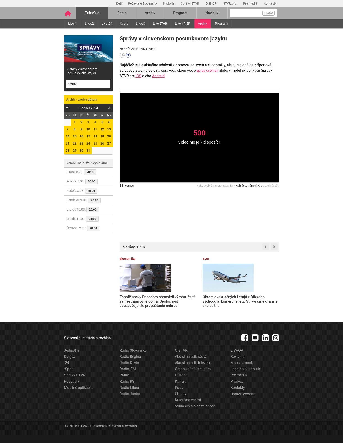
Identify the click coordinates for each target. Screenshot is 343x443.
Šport (124, 23)
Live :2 (89, 23)
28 (67, 150)
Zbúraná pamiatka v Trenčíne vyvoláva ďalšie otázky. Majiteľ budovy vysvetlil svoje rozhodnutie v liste (261, 299)
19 (102, 136)
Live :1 (72, 23)
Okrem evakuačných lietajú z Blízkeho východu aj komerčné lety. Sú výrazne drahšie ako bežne (177, 299)
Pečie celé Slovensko (143, 3)
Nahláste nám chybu (249, 185)
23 (81, 143)
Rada (179, 396)
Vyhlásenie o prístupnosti (195, 414)
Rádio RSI (127, 390)
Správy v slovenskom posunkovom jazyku (82, 71)
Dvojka (69, 365)
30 (81, 150)
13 (109, 129)
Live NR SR (182, 23)
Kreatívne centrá (188, 408)
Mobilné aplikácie (78, 396)
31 (88, 150)
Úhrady (180, 402)
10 (88, 129)
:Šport (69, 377)
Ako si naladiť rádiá (190, 365)
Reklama (237, 365)
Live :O (140, 23)
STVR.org (230, 3)
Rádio (122, 13)
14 (67, 136)
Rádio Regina (130, 365)
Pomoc (127, 185)
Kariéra (180, 390)
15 (74, 136)
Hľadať (268, 13)
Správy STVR (190, 3)
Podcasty (71, 390)
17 (88, 136)
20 (109, 136)
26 (102, 143)
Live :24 (107, 23)
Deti (119, 3)
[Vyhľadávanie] (253, 13)
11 (95, 129)
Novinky (211, 13)
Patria (124, 383)
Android (158, 76)
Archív (202, 23)
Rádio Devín (129, 371)
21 (67, 143)
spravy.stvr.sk (207, 70)
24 (88, 143)
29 (74, 150)
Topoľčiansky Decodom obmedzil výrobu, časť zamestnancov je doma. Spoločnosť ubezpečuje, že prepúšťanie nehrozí (136, 301)
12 (102, 129)
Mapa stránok (241, 371)
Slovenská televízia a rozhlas (87, 346)
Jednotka (71, 358)
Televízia (92, 13)
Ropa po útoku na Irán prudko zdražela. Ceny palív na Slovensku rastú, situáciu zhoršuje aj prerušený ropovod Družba (219, 301)
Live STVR (160, 23)
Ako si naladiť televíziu (193, 371)
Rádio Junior (130, 402)
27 (109, 143)
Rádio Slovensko (133, 358)
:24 (66, 371)
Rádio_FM (128, 377)
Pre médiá (250, 3)
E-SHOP (211, 3)
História (169, 3)
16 (81, 136)
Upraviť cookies (242, 402)
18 (95, 136)
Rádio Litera (129, 396)
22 (74, 143)
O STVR (181, 358)
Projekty (237, 390)
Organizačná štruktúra (193, 377)
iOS (138, 76)
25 (95, 143)
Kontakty (270, 3)
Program (221, 23)
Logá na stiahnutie (245, 377)
